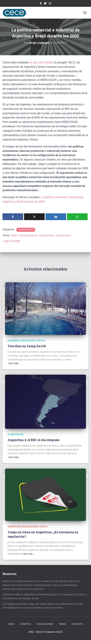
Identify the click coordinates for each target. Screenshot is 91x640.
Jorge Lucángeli (11, 241)
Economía (13, 340)
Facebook (41, 4)
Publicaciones (45, 624)
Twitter (45, 4)
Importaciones (63, 235)
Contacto (77, 624)
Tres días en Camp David (27, 346)
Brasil (14, 235)
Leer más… (14, 363)
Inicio (11, 624)
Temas (62, 624)
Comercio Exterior (28, 235)
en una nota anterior (41, 62)
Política (40, 340)
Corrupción (14, 526)
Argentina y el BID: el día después (33, 440)
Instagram (50, 4)
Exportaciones (46, 235)
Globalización (26, 230)
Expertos (25, 624)
